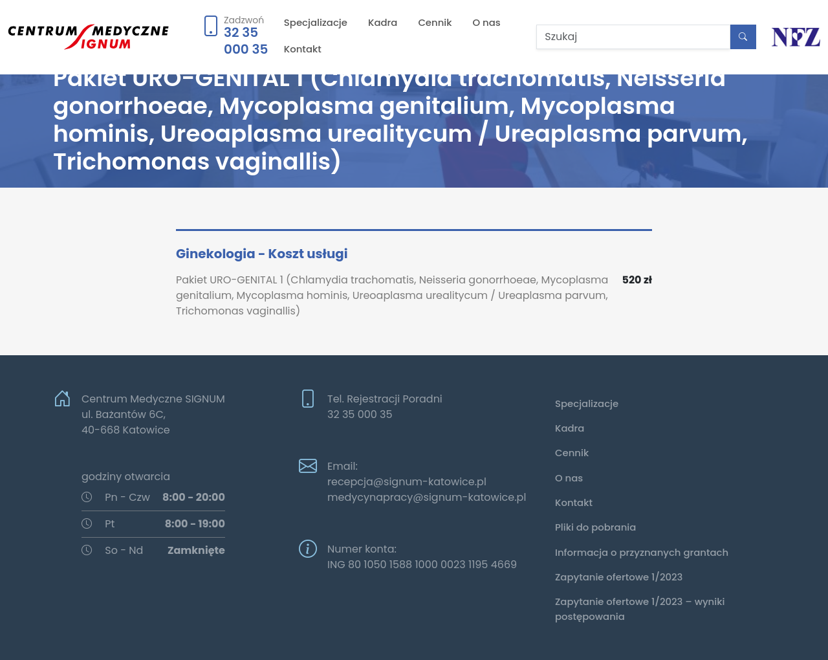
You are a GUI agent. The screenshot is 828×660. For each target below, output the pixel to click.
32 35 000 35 (246, 40)
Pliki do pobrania (595, 527)
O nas (487, 22)
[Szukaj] (633, 37)
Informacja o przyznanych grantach (641, 552)
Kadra (382, 22)
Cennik (435, 22)
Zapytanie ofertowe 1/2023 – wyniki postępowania (639, 608)
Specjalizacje (315, 22)
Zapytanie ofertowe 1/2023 (618, 577)
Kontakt (302, 49)
